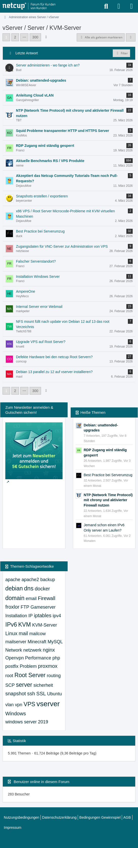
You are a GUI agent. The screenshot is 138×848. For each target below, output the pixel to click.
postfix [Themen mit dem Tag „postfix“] (11, 666)
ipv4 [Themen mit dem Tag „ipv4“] (57, 615)
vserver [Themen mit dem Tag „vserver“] (48, 704)
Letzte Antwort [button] (26, 53)
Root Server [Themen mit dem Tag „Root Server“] (30, 675)
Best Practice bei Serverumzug (108, 475)
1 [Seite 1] (6, 37)
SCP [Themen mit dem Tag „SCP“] (10, 685)
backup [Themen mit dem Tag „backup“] (47, 579)
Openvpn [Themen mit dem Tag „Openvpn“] (14, 657)
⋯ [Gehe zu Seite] (24, 37)
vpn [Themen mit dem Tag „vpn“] (18, 704)
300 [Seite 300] (35, 37)
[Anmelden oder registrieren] (119, 6)
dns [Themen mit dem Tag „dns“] (28, 588)
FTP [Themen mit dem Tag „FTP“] (25, 607)
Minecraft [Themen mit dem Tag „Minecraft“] (37, 641)
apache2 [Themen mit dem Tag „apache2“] (30, 579)
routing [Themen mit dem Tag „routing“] (54, 675)
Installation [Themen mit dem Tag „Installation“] (16, 615)
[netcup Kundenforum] (29, 6)
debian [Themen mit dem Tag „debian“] (14, 588)
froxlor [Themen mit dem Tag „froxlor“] (12, 607)
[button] (130, 37)
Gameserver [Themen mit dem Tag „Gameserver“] (43, 607)
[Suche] (106, 6)
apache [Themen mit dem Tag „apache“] (12, 579)
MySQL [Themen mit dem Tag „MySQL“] (55, 641)
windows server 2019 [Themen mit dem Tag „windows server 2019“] (26, 721)
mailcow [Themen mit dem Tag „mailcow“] (37, 633)
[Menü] (131, 6)
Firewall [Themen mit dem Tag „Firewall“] (46, 598)
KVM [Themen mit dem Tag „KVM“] (24, 624)
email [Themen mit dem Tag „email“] (31, 598)
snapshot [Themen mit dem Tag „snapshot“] (15, 693)
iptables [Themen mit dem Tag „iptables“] (42, 615)
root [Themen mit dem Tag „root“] (9, 675)
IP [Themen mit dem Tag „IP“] (30, 615)
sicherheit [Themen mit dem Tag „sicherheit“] (43, 685)
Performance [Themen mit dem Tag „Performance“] (38, 657)
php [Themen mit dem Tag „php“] (56, 657)
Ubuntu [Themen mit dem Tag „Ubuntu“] (54, 693)
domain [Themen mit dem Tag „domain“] (14, 598)
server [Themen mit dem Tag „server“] (24, 684)
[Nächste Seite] (46, 37)
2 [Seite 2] (15, 37)
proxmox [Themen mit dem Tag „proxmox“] (47, 666)
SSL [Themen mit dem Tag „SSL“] (41, 693)
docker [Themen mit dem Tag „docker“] (42, 588)
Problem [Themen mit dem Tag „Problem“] (28, 666)
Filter (121, 53)
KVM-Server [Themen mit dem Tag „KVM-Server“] (44, 625)
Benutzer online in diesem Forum (41, 782)
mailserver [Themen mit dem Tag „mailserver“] (15, 641)
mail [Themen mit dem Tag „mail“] (23, 633)
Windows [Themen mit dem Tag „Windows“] (15, 713)
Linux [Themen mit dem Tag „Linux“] (11, 633)
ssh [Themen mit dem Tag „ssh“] (31, 693)
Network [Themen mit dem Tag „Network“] (13, 650)
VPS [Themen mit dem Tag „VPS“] (29, 704)
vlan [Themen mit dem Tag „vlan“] (9, 704)
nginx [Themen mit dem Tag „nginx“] (49, 650)
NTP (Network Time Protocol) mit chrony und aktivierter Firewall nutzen (108, 500)
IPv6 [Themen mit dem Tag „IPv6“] (11, 624)
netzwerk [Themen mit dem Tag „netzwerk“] (32, 650)
